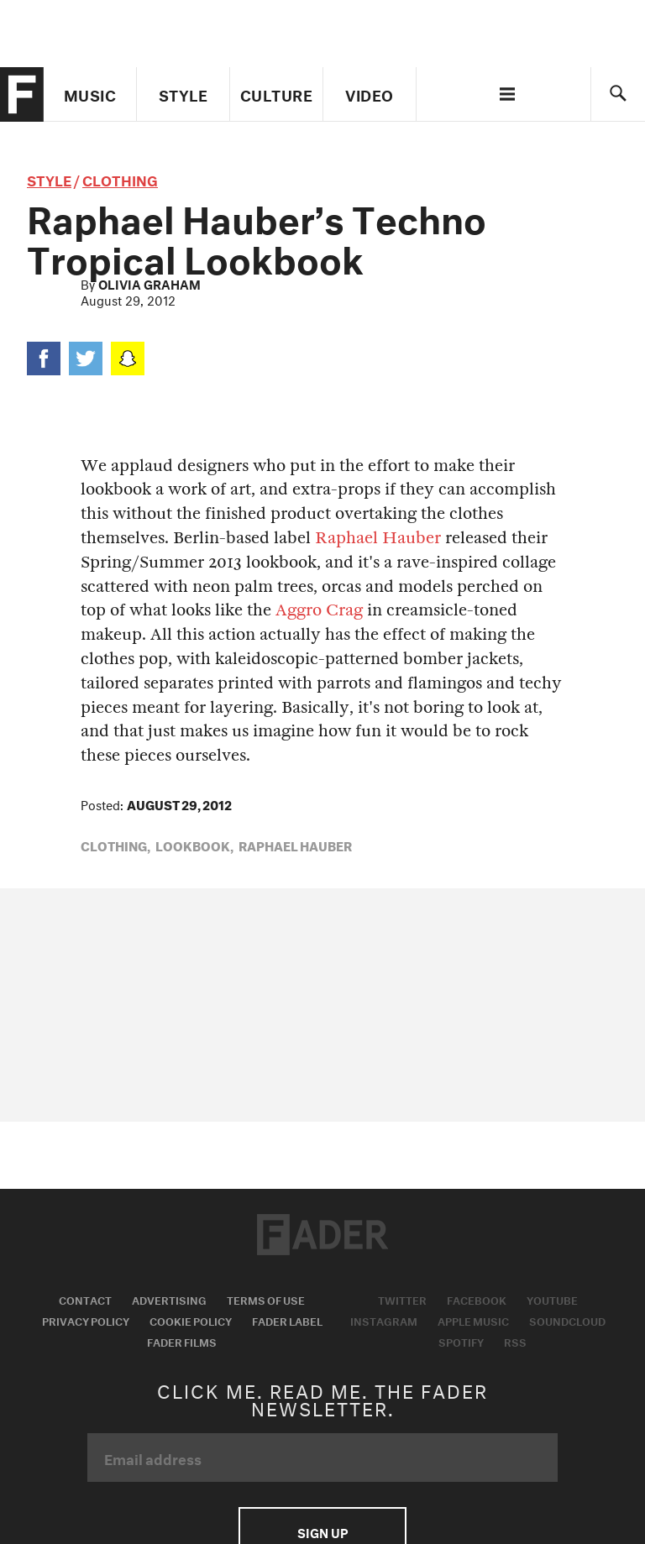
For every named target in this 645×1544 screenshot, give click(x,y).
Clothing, (115, 845)
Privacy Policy (85, 1319)
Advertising (169, 1298)
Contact (85, 1298)
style (49, 178)
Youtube (552, 1298)
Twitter (402, 1298)
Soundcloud (567, 1319)
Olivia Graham (149, 283)
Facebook (476, 1298)
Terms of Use (266, 1298)
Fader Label (287, 1319)
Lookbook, (194, 845)
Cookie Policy (190, 1319)
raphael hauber (295, 845)
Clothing (120, 178)
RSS (515, 1340)
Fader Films (182, 1340)
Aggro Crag (319, 610)
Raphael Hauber (378, 537)
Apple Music (473, 1319)
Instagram (383, 1319)
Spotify (461, 1340)
